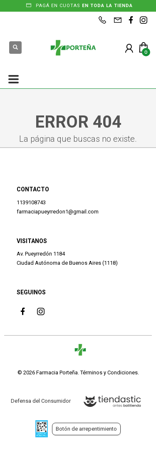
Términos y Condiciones (109, 372)
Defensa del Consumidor (41, 401)
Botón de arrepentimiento (86, 429)
